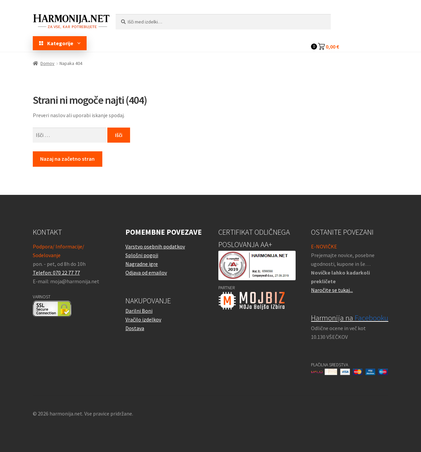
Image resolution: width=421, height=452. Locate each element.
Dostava (134, 328)
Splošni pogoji (141, 255)
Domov (47, 63)
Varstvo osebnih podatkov (155, 246)
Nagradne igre (141, 263)
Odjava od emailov (146, 272)
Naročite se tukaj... (332, 290)
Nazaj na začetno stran (67, 158)
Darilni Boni (138, 310)
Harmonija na (349, 317)
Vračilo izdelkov (143, 319)
